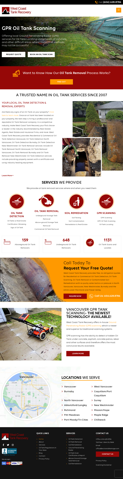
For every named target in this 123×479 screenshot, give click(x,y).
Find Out (61, 82)
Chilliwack (99, 420)
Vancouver (70, 387)
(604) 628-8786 (108, 2)
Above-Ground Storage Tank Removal (77, 460)
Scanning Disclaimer (104, 465)
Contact (42, 456)
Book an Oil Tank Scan (41, 54)
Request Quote (13, 54)
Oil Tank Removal (75, 442)
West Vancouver (103, 387)
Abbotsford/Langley (75, 405)
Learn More (78, 354)
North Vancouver (73, 400)
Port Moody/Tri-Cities (76, 420)
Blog (40, 453)
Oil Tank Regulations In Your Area (47, 449)
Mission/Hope (101, 410)
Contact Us (107, 454)
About (41, 442)
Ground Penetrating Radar (76, 449)
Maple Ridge (101, 415)
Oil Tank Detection (75, 439)
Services (42, 445)
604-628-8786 (106, 439)
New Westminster (104, 405)
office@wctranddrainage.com (107, 449)
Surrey (97, 400)
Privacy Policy (44, 459)
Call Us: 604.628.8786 (107, 296)
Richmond (69, 410)
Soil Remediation (75, 445)
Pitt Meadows (72, 415)
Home (41, 439)
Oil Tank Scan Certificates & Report (76, 454)
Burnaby (69, 391)
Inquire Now (75, 296)
